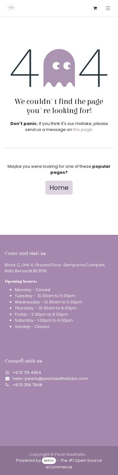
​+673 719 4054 (27, 373)
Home (59, 187)
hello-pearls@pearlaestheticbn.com (50, 379)
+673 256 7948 (27, 385)
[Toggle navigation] (108, 8)
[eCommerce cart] (95, 8)
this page (82, 130)
